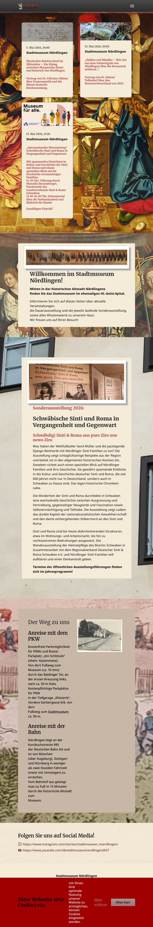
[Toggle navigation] (132, 6)
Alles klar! (123, 902)
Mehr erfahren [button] (100, 902)
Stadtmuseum (58, 712)
